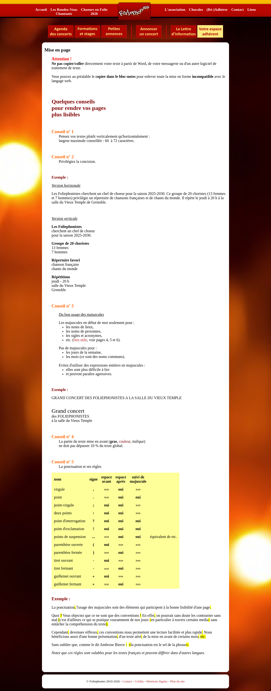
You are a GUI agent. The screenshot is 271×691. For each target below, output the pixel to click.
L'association (175, 9)
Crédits (139, 681)
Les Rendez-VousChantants (63, 11)
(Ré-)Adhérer (217, 9)
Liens (251, 9)
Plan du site (177, 681)
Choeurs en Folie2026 (94, 11)
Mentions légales (156, 681)
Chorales (196, 9)
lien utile (80, 340)
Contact (237, 9)
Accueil (41, 9)
